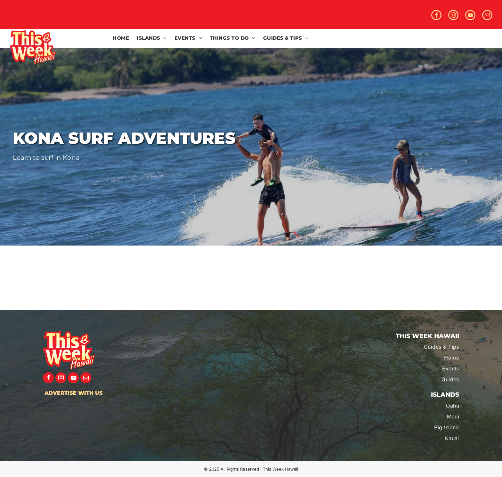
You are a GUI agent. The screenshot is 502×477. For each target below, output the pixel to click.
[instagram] (453, 16)
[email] (487, 16)
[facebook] (436, 16)
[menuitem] (121, 38)
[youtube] (470, 16)
